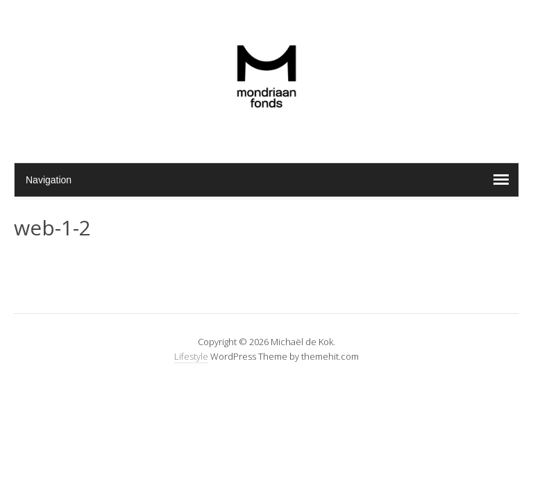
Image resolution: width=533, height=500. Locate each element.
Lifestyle (191, 356)
